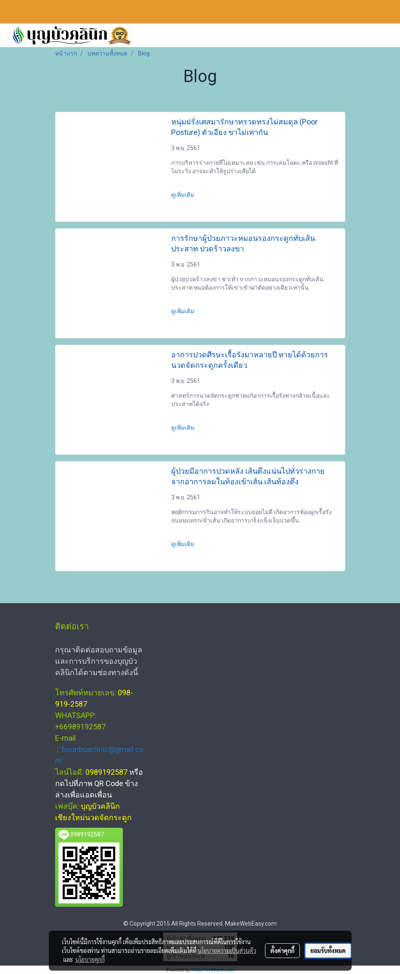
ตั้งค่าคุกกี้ (282, 950)
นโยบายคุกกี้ (90, 959)
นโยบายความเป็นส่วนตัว (227, 950)
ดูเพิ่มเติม (183, 194)
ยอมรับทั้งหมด (328, 950)
